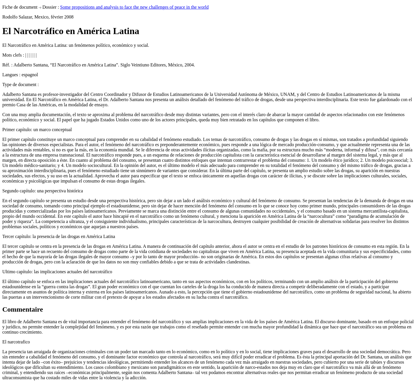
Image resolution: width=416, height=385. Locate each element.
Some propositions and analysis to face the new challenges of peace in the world (134, 7)
